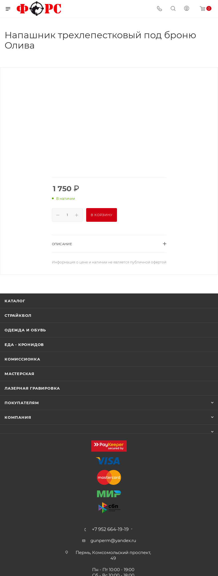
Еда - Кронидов (24, 344)
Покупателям (22, 402)
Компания (18, 417)
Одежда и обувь (25, 330)
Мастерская (20, 373)
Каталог (15, 301)
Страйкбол (18, 315)
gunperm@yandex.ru (113, 540)
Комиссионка (22, 359)
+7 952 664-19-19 (110, 529)
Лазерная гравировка (32, 388)
